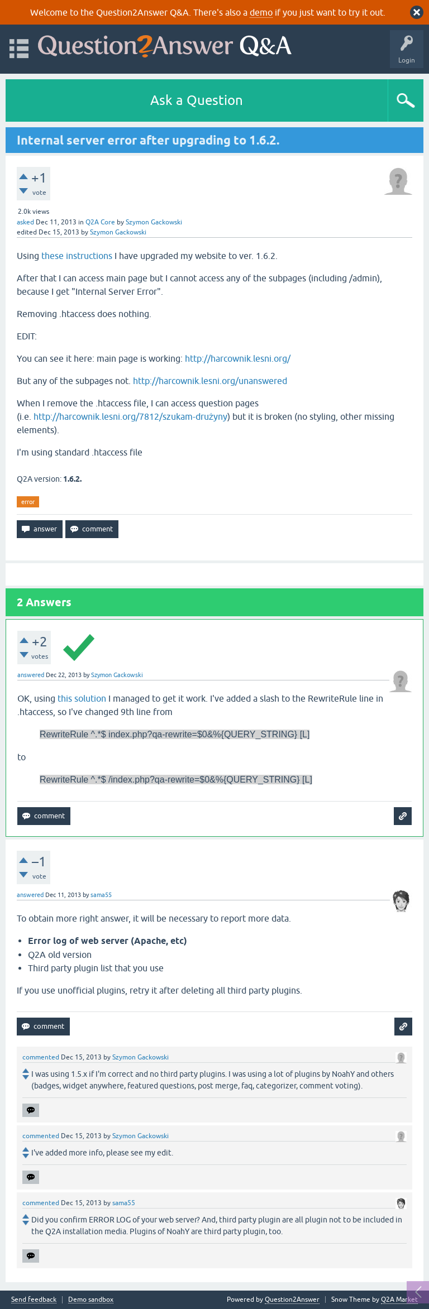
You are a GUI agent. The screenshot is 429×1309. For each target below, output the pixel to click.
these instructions (76, 256)
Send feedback (33, 1299)
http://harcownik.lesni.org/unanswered (210, 381)
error (28, 501)
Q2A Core (100, 222)
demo (261, 12)
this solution (82, 698)
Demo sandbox (90, 1299)
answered (30, 675)
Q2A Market (399, 1299)
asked (25, 222)
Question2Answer (292, 1299)
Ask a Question (196, 100)
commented (40, 1057)
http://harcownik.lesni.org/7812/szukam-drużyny (130, 416)
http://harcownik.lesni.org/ (237, 358)
